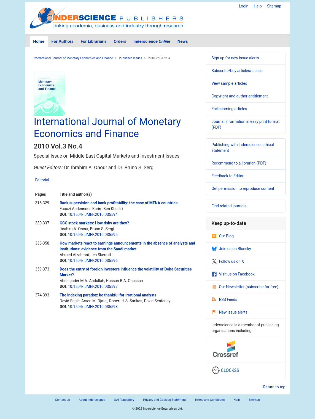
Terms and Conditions (210, 400)
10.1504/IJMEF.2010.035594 (93, 214)
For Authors (63, 41)
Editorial (42, 180)
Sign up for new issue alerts (235, 58)
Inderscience (151, 41)
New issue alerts (229, 312)
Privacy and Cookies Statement (164, 400)
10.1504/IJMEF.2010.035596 (93, 260)
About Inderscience (92, 400)
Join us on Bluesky (231, 248)
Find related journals (229, 206)
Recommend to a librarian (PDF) (239, 163)
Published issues (130, 58)
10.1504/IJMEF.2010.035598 (93, 306)
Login (244, 6)
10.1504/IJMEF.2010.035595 (93, 234)
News (182, 41)
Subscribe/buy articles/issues (237, 70)
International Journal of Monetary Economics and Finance (73, 58)
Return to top (274, 387)
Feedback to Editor (228, 176)
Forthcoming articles (229, 109)
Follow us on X (228, 261)
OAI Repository (124, 400)
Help (258, 6)
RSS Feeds (224, 299)
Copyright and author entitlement (240, 96)
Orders (120, 41)
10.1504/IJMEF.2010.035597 (93, 286)
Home (38, 41)
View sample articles (229, 83)
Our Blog (223, 236)
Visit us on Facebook (233, 274)
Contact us (62, 400)
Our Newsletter (229, 287)
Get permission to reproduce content (243, 188)
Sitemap (274, 6)
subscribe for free (262, 287)
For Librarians (93, 41)
